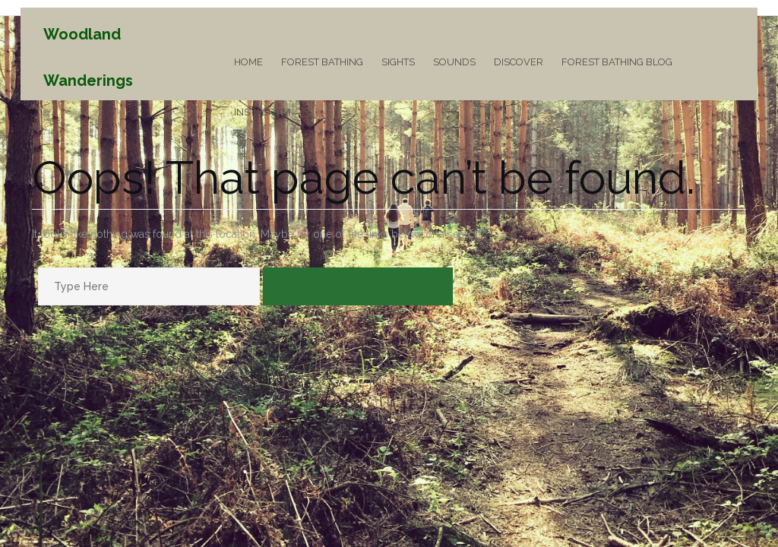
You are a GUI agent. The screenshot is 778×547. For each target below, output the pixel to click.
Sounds (454, 62)
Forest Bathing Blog (616, 62)
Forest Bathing (322, 62)
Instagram (262, 112)
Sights (398, 62)
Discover (518, 62)
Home (248, 62)
